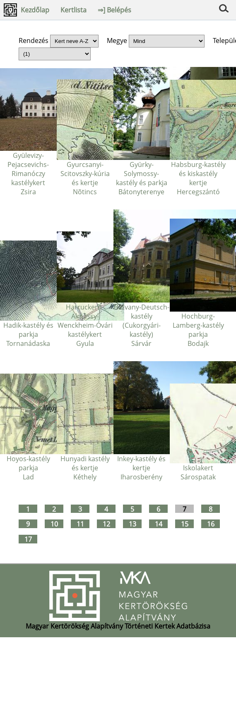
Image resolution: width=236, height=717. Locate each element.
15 (184, 523)
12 (106, 523)
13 (132, 523)
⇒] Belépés (114, 9)
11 (80, 523)
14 (158, 523)
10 (54, 523)
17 (28, 539)
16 (210, 523)
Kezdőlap (35, 9)
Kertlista (73, 9)
